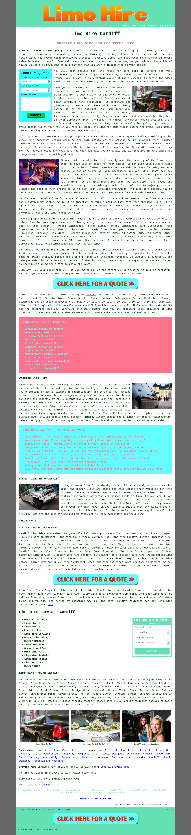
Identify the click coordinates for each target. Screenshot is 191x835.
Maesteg (34, 757)
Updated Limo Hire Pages (59, 810)
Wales (167, 562)
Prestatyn (38, 761)
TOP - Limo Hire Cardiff (35, 784)
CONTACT (152, 26)
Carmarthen (69, 757)
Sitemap (21, 810)
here (50, 604)
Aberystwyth (137, 757)
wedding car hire (156, 548)
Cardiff (91, 294)
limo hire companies (86, 750)
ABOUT (142, 26)
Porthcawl (118, 757)
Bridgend (117, 753)
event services (134, 562)
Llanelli (146, 750)
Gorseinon (133, 753)
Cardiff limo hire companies (39, 533)
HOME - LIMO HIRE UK (95, 798)
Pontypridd (50, 753)
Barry (108, 750)
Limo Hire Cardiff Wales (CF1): (41, 50)
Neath (167, 757)
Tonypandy (67, 753)
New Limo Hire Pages (36, 810)
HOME (125, 26)
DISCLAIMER (165, 26)
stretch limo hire (132, 555)
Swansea (24, 761)
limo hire (131, 71)
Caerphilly (50, 757)
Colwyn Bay (163, 750)
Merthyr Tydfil (125, 750)
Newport (83, 753)
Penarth (24, 753)
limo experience (50, 260)
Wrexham (103, 757)
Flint (36, 753)
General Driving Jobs (115, 767)
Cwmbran (148, 753)
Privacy (170, 810)
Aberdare (57, 761)
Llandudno (87, 757)
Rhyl (22, 757)
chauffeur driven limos (57, 544)
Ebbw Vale (164, 753)
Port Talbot (100, 753)
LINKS (133, 26)
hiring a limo (55, 249)
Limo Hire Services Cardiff (47, 612)
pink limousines (151, 226)
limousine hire (74, 102)
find (29, 590)
